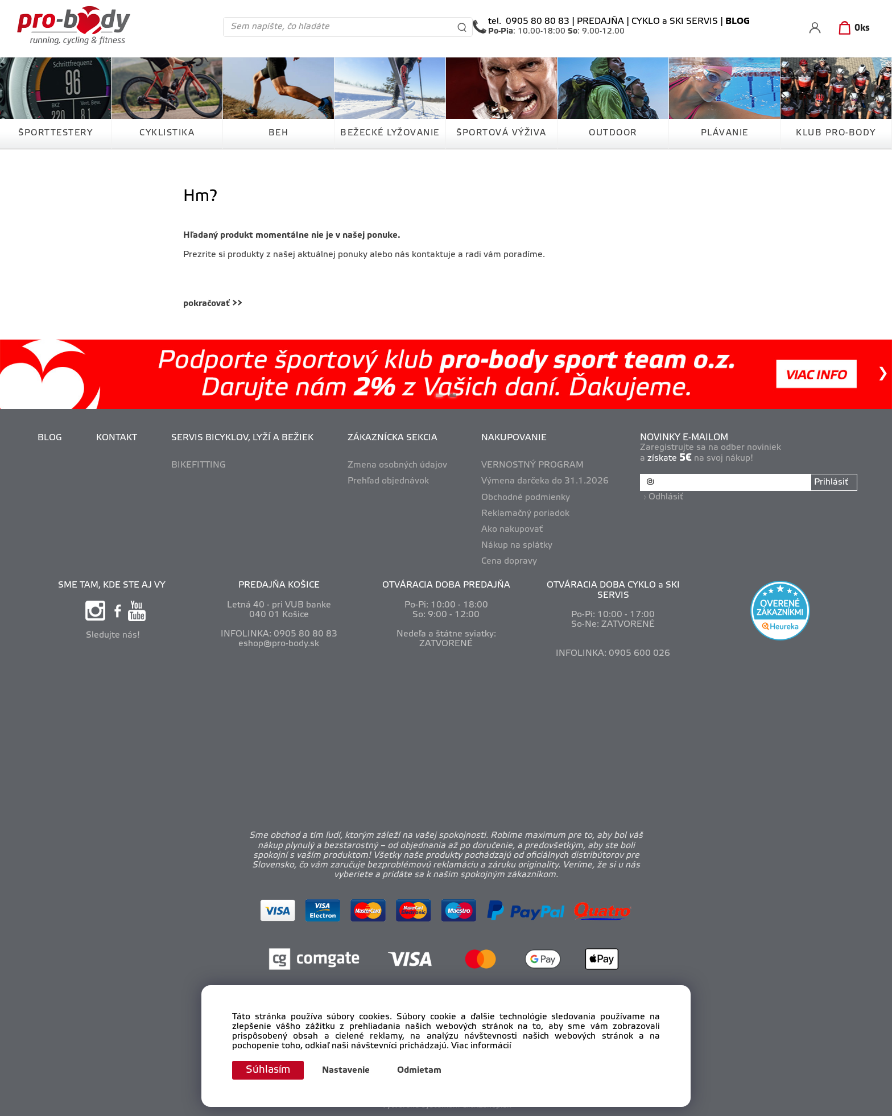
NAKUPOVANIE (514, 438)
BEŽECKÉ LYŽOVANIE (390, 133)
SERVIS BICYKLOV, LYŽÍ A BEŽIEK (242, 438)
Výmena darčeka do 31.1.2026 (545, 481)
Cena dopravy (509, 561)
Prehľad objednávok (388, 481)
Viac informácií (481, 1047)
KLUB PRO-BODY (836, 133)
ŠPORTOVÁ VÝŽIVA (501, 133)
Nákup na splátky (516, 545)
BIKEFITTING (198, 465)
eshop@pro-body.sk (278, 644)
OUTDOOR (613, 133)
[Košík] (852, 28)
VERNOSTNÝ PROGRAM (532, 465)
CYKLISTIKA (167, 133)
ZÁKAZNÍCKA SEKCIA (392, 438)
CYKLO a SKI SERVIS (674, 22)
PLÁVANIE (725, 133)
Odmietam (419, 1070)
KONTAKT (116, 438)
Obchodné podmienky (525, 498)
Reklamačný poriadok (525, 514)
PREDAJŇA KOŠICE (279, 585)
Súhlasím (268, 1070)
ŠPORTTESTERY (55, 133)
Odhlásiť (666, 497)
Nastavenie (346, 1070)
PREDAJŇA (600, 22)
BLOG (50, 438)
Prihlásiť (831, 482)
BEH (279, 133)
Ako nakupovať (512, 530)
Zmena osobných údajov (397, 465)
